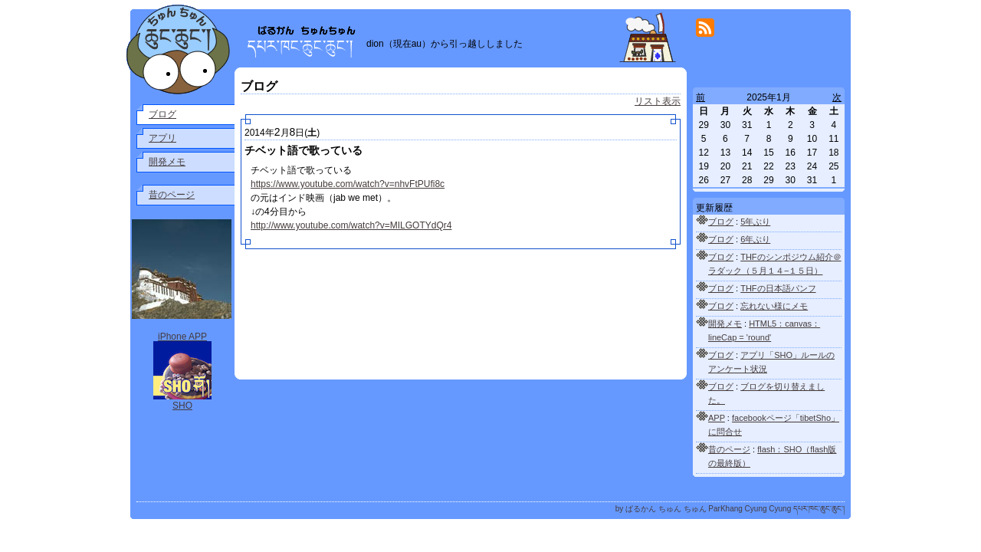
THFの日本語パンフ (777, 288)
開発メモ (167, 161)
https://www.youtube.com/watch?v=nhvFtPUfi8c (348, 184)
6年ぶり (755, 239)
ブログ (162, 114)
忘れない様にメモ (774, 305)
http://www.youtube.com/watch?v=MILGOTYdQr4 (351, 225)
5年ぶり (755, 221)
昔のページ (172, 194)
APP (716, 417)
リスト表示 (658, 101)
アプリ (162, 138)
